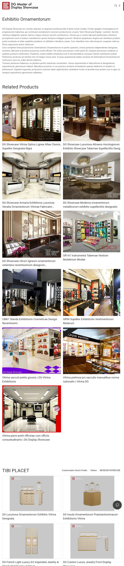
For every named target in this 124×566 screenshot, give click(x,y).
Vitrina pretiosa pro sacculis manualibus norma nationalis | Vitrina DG (91, 379)
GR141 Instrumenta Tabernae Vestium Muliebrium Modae (85, 257)
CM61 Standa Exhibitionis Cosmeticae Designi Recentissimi (29, 321)
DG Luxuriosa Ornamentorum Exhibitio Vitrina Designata (29, 516)
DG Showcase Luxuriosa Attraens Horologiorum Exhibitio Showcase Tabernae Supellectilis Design (92, 146)
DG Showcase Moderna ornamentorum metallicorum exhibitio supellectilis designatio (90, 204)
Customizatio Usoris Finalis (74, 470)
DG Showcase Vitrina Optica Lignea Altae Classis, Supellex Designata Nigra (31, 146)
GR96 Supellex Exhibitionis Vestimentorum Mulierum (88, 321)
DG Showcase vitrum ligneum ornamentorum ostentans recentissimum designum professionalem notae (29, 263)
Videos (93, 470)
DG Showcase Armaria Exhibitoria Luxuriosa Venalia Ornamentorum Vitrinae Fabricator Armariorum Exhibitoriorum (28, 205)
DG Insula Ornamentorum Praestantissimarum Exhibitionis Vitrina (90, 516)
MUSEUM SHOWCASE (110, 470)
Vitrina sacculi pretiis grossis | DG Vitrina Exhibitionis (26, 379)
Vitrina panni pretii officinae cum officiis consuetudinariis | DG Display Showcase (26, 437)
